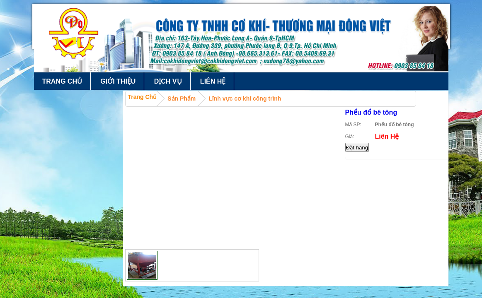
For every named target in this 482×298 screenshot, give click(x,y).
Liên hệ (212, 81)
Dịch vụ (168, 81)
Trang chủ (62, 81)
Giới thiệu (118, 81)
